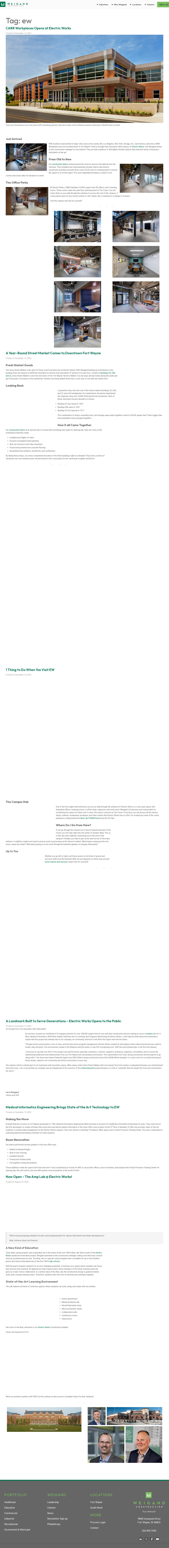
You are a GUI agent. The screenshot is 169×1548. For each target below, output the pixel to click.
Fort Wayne (96, 1502)
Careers (150, 4)
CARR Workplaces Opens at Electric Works (38, 28)
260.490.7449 (149, 1530)
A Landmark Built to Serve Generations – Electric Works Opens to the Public (63, 1021)
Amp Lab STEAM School (90, 818)
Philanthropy (53, 1524)
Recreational (11, 1524)
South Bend (96, 1507)
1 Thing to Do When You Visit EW (30, 670)
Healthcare (10, 1502)
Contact (94, 1527)
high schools (54, 1261)
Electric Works (138, 147)
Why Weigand (120, 4)
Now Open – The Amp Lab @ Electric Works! (39, 1177)
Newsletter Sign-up (57, 1518)
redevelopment (87, 1068)
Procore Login (97, 1522)
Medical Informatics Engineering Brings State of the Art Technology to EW (63, 1107)
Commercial (10, 1513)
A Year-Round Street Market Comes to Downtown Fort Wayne (53, 353)
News (50, 1513)
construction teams (60, 164)
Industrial (9, 1518)
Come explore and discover (56, 862)
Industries (103, 4)
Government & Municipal (17, 1529)
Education (9, 1507)
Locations (136, 4)
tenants (149, 1034)
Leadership (53, 1502)
